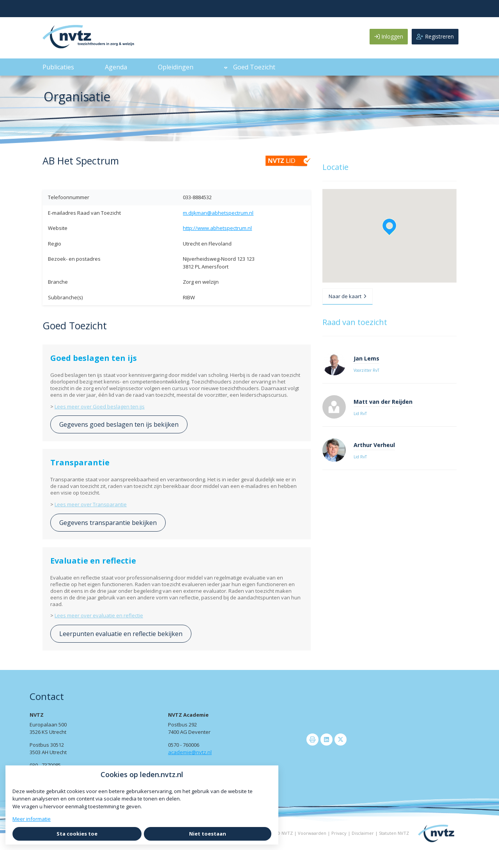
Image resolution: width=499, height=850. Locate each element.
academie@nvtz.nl (190, 752)
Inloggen (388, 36)
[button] (389, 227)
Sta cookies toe (77, 833)
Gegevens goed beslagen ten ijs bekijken (119, 424)
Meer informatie (31, 818)
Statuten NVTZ (394, 833)
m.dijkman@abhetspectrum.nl (218, 212)
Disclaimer (363, 833)
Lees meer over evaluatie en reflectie (99, 615)
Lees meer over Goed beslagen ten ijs (100, 406)
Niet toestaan (207, 833)
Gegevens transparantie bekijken (108, 522)
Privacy (339, 833)
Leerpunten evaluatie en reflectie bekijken (120, 633)
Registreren (435, 36)
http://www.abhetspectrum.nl (217, 227)
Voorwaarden (312, 833)
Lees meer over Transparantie (91, 504)
